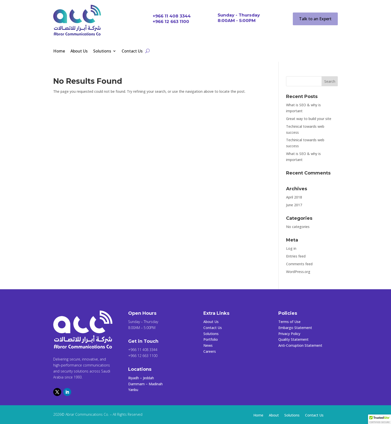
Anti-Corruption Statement (300, 345)
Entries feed (296, 256)
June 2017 (294, 204)
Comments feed (299, 264)
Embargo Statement (295, 327)
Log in (291, 248)
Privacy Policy (289, 333)
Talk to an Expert (315, 19)
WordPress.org (298, 271)
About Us (79, 51)
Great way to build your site (308, 118)
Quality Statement (293, 339)
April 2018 (294, 197)
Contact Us (132, 51)
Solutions (102, 51)
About (274, 416)
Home (59, 51)
